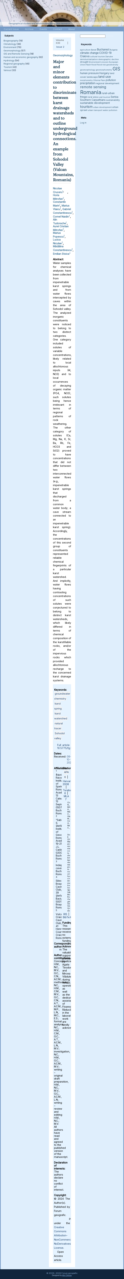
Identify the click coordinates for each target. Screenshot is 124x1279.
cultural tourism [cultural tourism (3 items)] (97, 56)
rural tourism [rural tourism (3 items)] (104, 97)
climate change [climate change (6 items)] (89, 53)
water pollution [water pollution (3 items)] (110, 110)
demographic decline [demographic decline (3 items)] (108, 59)
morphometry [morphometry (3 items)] (86, 80)
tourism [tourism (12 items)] (86, 106)
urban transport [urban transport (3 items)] (95, 110)
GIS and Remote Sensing (16, 53)
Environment (10, 47)
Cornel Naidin (61, 216)
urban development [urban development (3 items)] (102, 107)
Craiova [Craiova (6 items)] (84, 56)
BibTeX (67, 917)
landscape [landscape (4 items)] (92, 77)
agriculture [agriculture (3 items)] (85, 50)
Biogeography (11, 40)
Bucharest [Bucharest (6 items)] (103, 49)
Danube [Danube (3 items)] (109, 56)
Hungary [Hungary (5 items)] (104, 73)
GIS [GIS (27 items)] (116, 69)
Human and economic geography (21, 57)
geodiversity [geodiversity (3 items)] (112, 65)
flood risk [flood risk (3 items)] (101, 65)
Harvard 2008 (67, 783)
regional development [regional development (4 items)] (107, 83)
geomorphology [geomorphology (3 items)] (87, 70)
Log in (83, 122)
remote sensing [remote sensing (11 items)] (93, 87)
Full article (63, 744)
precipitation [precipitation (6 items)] (87, 83)
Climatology (10, 44)
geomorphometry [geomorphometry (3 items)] (104, 70)
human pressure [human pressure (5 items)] (89, 73)
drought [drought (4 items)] (84, 62)
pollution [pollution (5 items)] (111, 79)
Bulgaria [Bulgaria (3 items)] (113, 50)
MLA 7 (66, 798)
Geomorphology (12, 50)
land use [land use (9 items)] (104, 76)
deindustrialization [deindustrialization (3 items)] (89, 59)
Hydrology (9, 60)
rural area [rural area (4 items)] (93, 97)
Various (7, 70)
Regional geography (14, 63)
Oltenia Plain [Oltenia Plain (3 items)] (99, 80)
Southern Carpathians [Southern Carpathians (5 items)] (93, 99)
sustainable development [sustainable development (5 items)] (95, 102)
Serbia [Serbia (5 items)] (114, 96)
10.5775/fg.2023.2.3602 (71, 748)
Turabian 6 (68, 792)
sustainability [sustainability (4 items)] (113, 100)
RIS (65, 914)
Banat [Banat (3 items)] (93, 50)
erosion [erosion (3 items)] (105, 62)
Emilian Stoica (61, 253)
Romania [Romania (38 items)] (90, 92)
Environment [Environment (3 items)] (95, 62)
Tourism (8, 67)
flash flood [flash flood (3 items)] (91, 65)
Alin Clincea (67, 1275)
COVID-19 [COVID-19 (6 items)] (105, 53)
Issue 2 (60, 46)
